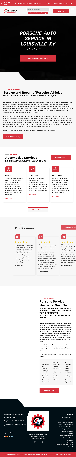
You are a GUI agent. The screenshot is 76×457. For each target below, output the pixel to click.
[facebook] (40, 442)
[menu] (72, 9)
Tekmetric (45, 454)
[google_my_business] (42, 442)
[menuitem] (58, 454)
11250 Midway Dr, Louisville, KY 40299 (29, 3)
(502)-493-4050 (11, 417)
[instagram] (35, 442)
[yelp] (37, 442)
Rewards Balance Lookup (38, 13)
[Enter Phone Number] (37, 9)
